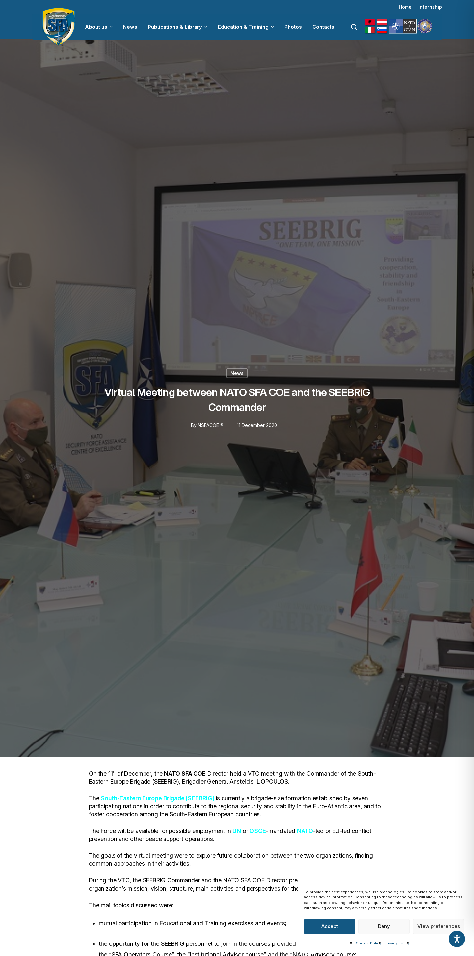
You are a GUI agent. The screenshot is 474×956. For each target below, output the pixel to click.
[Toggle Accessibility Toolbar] (457, 939)
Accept (329, 926)
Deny (384, 926)
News (237, 373)
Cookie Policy (368, 943)
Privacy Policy (396, 943)
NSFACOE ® (210, 425)
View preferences (438, 926)
